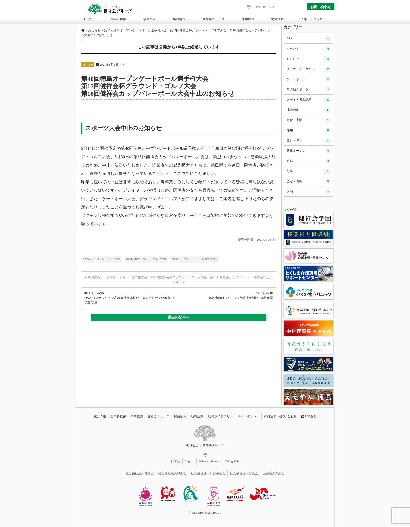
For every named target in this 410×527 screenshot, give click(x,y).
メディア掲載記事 (309, 100)
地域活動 (277, 19)
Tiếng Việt (232, 461)
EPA (309, 38)
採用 (309, 130)
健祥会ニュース (213, 19)
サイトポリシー (248, 416)
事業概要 (149, 19)
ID (264, 7)
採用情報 (248, 19)
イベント (309, 49)
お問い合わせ (321, 7)
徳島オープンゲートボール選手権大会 (195, 259)
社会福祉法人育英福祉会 (208, 473)
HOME (88, 19)
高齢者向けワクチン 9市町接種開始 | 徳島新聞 (241, 298)
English (189, 461)
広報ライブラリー (313, 19)
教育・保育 (309, 140)
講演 (309, 191)
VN (271, 7)
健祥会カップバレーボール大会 (102, 259)
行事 (309, 171)
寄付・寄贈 (309, 120)
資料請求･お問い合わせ (280, 416)
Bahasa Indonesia (210, 461)
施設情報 (179, 19)
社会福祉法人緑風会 (172, 473)
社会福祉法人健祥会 (140, 473)
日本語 (175, 461)
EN (258, 7)
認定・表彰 (309, 181)
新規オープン (309, 151)
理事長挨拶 (118, 19)
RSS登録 (309, 416)
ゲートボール (309, 79)
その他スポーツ (309, 89)
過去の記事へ (179, 317)
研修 (309, 161)
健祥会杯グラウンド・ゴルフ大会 (146, 259)
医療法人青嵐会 (273, 473)
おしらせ (87, 64)
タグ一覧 (290, 210)
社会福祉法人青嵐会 (244, 473)
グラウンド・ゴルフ (309, 69)
